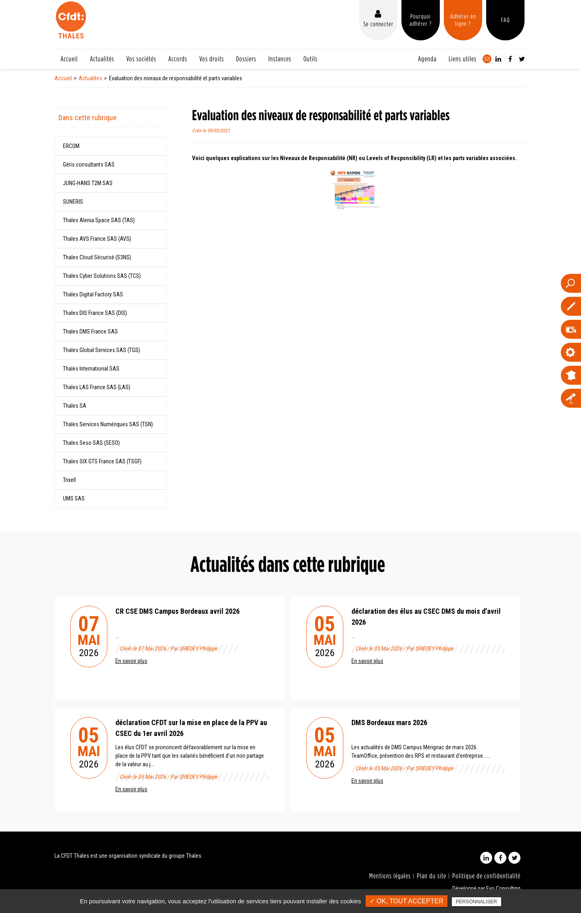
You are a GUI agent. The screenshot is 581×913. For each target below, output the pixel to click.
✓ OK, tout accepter (406, 901)
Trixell (69, 480)
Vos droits (211, 59)
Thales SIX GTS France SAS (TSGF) (102, 461)
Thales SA (74, 405)
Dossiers (246, 59)
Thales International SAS (91, 368)
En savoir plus (131, 661)
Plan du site (431, 876)
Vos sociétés (141, 59)
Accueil (69, 59)
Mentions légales (390, 876)
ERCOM (71, 146)
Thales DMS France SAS (90, 331)
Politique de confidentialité (486, 876)
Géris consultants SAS (89, 164)
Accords (177, 59)
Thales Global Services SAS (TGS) (101, 350)
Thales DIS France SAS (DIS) (95, 313)
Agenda (427, 59)
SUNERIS (73, 201)
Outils (310, 59)
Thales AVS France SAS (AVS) (97, 239)
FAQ (505, 20)
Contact (487, 58)
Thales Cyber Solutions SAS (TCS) (102, 276)
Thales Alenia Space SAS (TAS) (99, 220)
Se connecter (378, 24)
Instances (279, 59)
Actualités (102, 59)
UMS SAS (74, 498)
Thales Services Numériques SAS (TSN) (108, 424)
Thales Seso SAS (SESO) (91, 443)
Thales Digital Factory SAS (93, 294)
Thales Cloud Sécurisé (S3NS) (97, 257)
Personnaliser (476, 902)
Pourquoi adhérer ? (421, 20)
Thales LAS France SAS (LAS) (96, 387)
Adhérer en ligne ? (463, 20)
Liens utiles (463, 59)
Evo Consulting (503, 888)
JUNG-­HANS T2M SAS (88, 183)
